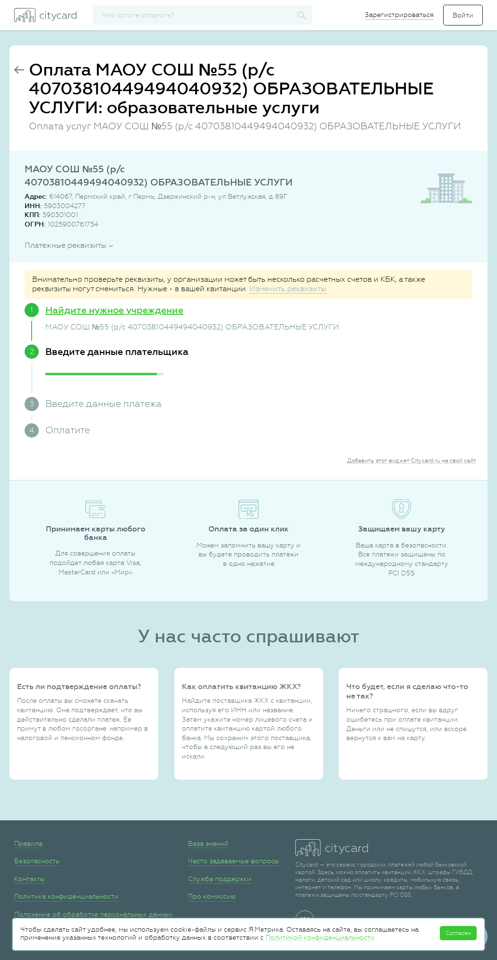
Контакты (29, 879)
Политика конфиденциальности (66, 896)
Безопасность (37, 861)
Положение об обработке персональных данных (93, 914)
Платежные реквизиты (65, 245)
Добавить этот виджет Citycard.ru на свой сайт (411, 460)
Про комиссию (212, 896)
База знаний (208, 843)
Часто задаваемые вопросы (233, 861)
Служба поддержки (219, 879)
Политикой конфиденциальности (320, 937)
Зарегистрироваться (399, 14)
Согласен (458, 933)
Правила (28, 843)
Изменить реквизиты (287, 288)
